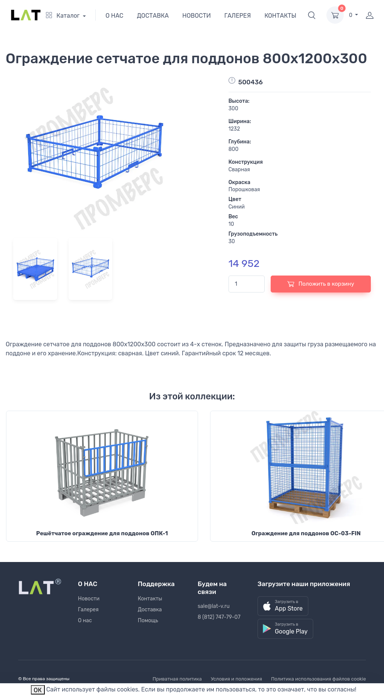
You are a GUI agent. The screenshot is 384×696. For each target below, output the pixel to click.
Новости (88, 598)
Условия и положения (236, 679)
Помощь (148, 620)
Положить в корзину (320, 283)
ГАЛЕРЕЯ (237, 15)
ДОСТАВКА (153, 15)
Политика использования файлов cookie (318, 679)
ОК (38, 690)
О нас (85, 620)
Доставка (150, 609)
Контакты (150, 598)
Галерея (88, 609)
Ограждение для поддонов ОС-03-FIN (306, 533)
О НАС (114, 15)
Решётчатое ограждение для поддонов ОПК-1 (102, 533)
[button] (311, 15)
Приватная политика (177, 679)
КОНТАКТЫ (280, 15)
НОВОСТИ (196, 15)
